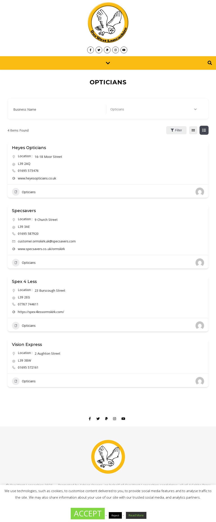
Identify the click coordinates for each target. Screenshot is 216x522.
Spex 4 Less (24, 281)
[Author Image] (200, 192)
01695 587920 (28, 233)
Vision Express (27, 344)
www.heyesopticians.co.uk (37, 178)
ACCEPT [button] (88, 513)
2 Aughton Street (47, 353)
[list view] (204, 130)
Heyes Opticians (29, 147)
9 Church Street (46, 219)
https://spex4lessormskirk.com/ (41, 312)
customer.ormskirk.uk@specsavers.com (47, 241)
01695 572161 (28, 367)
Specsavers (24, 210)
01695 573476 (28, 170)
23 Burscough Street (50, 290)
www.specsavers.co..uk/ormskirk (41, 249)
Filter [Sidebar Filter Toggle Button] (176, 130)
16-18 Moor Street (48, 157)
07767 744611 (28, 304)
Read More (136, 515)
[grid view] (193, 130)
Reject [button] (115, 515)
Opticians (24, 192)
